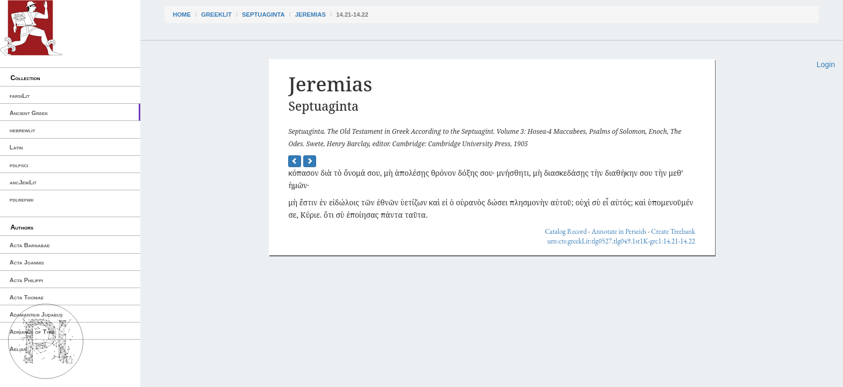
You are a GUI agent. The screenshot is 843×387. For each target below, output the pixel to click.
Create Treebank (673, 231)
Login (826, 64)
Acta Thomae (27, 297)
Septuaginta (263, 14)
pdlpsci (19, 165)
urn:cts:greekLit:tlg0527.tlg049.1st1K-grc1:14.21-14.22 (621, 241)
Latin (16, 147)
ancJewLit (23, 182)
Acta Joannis (27, 262)
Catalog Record (566, 231)
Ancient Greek (29, 113)
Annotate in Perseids (618, 231)
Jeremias (310, 14)
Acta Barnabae (30, 245)
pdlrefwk (22, 199)
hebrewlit (22, 130)
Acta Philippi (26, 280)
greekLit (216, 14)
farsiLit (20, 95)
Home (182, 14)
